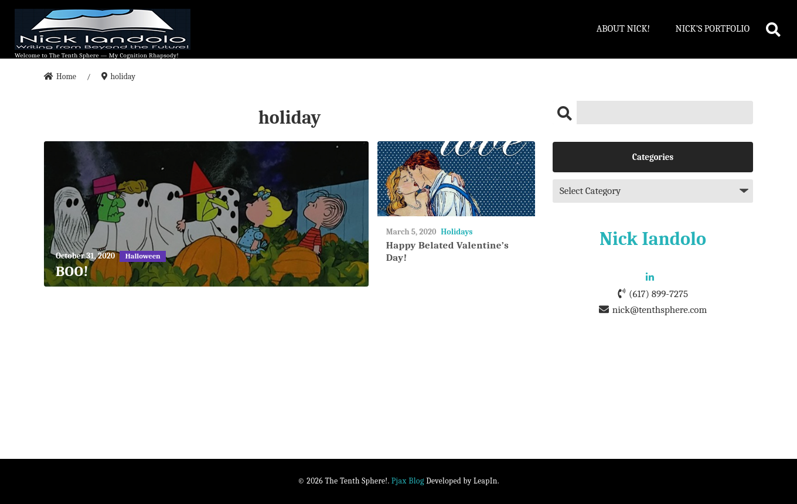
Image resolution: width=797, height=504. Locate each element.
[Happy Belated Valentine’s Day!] (456, 179)
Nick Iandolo (653, 239)
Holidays (456, 232)
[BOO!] (206, 214)
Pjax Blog (407, 481)
